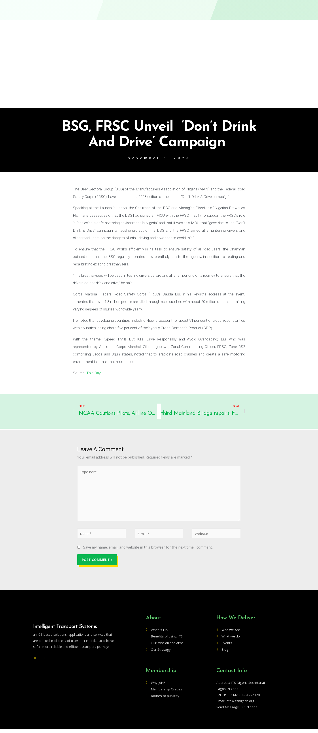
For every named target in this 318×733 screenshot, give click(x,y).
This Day (93, 373)
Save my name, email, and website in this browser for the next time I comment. (148, 551)
